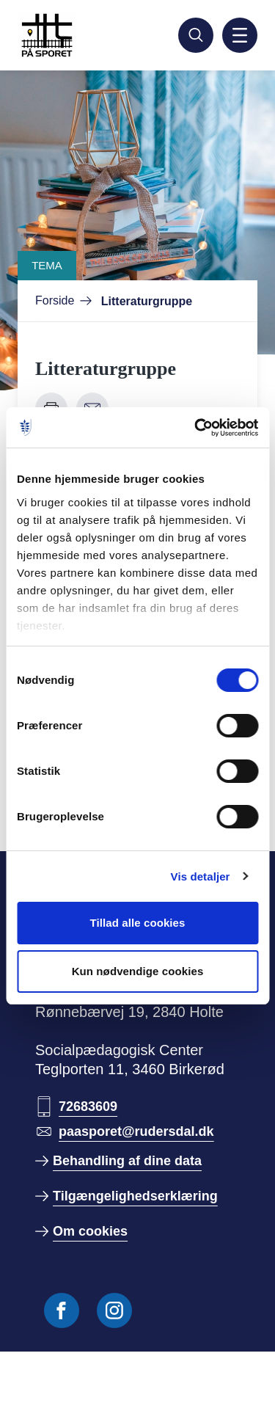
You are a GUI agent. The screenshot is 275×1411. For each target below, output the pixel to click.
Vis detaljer (200, 876)
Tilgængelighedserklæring (135, 1196)
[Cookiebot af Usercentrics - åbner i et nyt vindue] (195, 427)
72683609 (88, 1106)
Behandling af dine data (127, 1160)
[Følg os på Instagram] (114, 1310)
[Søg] (195, 35)
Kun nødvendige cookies (138, 971)
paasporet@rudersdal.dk (136, 1131)
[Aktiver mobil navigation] (239, 35)
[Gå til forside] (82, 35)
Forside (54, 300)
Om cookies (90, 1231)
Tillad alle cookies (137, 922)
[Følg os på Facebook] (61, 1310)
